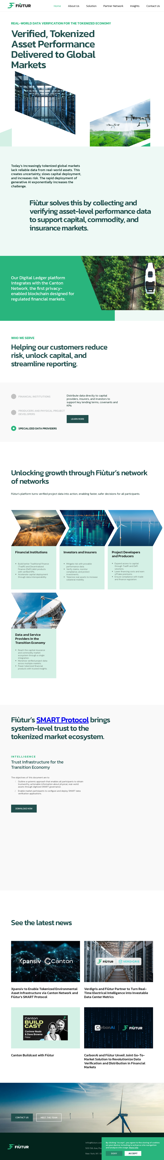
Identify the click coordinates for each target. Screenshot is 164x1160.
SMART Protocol (62, 719)
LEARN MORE (77, 419)
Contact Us (22, 1117)
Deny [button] (114, 1153)
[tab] (39, 396)
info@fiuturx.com (94, 1142)
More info (133, 1147)
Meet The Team (49, 1117)
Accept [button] (133, 1153)
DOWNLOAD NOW (22, 808)
